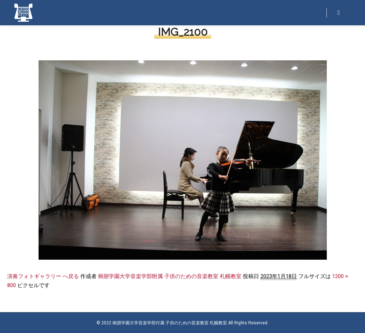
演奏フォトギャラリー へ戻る (43, 276)
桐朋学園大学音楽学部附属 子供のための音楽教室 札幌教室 (169, 276)
